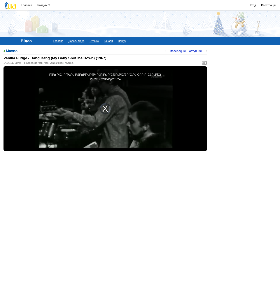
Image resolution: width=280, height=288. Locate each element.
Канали (108, 41)
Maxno (12, 51)
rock (46, 63)
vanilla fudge (57, 63)
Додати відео (76, 41)
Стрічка (94, 41)
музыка (69, 63)
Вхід (253, 5)
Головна (26, 5)
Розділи (42, 5)
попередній (178, 51)
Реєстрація (268, 5)
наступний (195, 51)
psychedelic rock (33, 63)
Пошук (122, 41)
